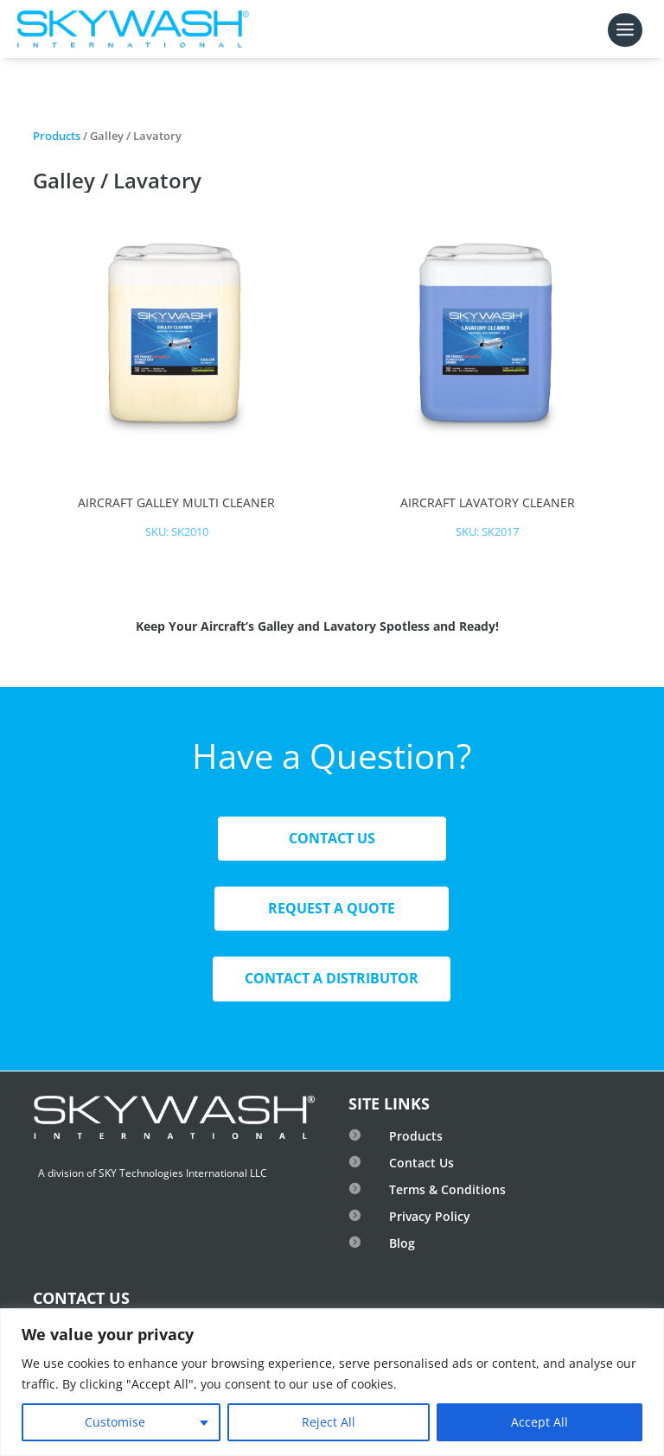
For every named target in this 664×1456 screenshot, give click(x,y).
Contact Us (332, 838)
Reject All (328, 1422)
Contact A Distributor (331, 978)
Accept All (539, 1422)
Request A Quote (331, 908)
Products (56, 135)
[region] (332, 1382)
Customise (115, 1422)
